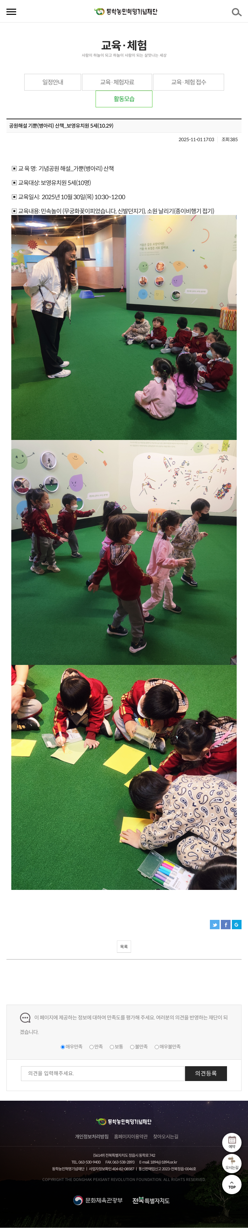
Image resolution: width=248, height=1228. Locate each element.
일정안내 (52, 82)
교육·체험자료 (117, 82)
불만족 (141, 1047)
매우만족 (74, 1047)
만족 (98, 1047)
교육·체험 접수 (188, 82)
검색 (238, 14)
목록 (124, 947)
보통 (119, 1047)
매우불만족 (170, 1047)
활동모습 (124, 99)
